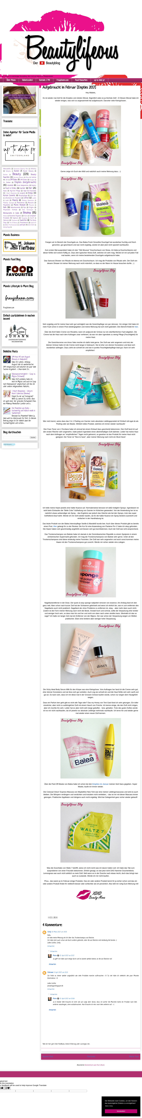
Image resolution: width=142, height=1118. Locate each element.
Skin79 (32, 218)
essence (10, 185)
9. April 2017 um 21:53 (61, 972)
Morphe (31, 205)
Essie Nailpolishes (23, 185)
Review (27, 213)
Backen (16, 171)
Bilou (27, 177)
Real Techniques (27, 210)
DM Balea (13, 180)
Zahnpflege (6, 227)
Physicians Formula (10, 210)
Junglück (22, 193)
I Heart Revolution (11, 193)
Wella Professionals (11, 225)
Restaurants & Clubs (11, 213)
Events (34, 185)
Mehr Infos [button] (109, 1106)
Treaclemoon (24, 223)
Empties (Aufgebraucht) (25, 182)
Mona (55, 956)
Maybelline (6, 205)
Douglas (32, 180)
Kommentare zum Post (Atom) (94, 1065)
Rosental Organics (15, 216)
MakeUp (15, 200)
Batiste (5, 175)
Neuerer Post (48, 1056)
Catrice (33, 177)
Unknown (50, 972)
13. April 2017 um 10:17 (67, 956)
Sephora (15, 218)
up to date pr (99, 80)
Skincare (6, 220)
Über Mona (11, 80)
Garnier (22, 188)
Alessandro (7, 169)
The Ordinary (13, 223)
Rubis (25, 216)
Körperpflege (23, 196)
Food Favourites (81, 80)
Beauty (17, 174)
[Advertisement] (60, 14)
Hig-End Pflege (15, 191)
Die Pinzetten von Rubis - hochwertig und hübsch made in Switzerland (23, 410)
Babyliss (8, 171)
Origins (31, 207)
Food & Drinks (10, 188)
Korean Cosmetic (9, 196)
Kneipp (30, 193)
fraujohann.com (62, 80)
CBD (6, 180)
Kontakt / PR (44, 80)
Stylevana (14, 220)
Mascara (31, 203)
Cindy (49, 932)
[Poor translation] (7, 1088)
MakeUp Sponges (8, 203)
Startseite (91, 1056)
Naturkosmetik (15, 207)
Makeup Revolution (28, 200)
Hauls (5, 191)
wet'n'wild (22, 225)
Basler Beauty (28, 171)
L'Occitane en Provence (13, 198)
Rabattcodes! (27, 80)
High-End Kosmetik (30, 191)
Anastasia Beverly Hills (21, 169)
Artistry (33, 169)
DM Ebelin (23, 180)
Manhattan (21, 203)
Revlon (5, 216)
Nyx (24, 207)
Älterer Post (134, 1056)
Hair (30, 188)
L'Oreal (26, 198)
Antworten (50, 946)
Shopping (24, 218)
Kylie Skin (33, 196)
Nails (5, 207)
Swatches (23, 220)
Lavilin (34, 198)
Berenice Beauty (18, 177)
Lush (7, 200)
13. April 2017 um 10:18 (67, 999)
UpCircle (33, 223)
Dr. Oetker (7, 182)
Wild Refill (31, 225)
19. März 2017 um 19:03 (59, 932)
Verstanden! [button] (121, 1111)
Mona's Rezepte (20, 205)
